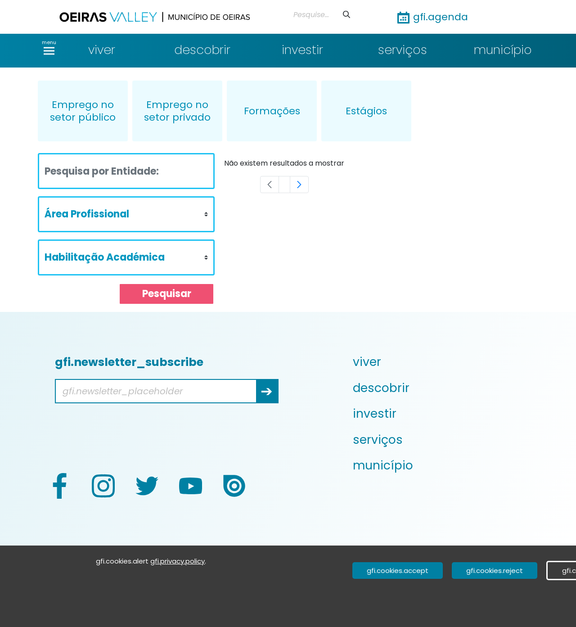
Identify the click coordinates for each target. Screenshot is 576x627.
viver (101, 49)
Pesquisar (166, 294)
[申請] (346, 14)
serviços (402, 49)
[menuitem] (446, 361)
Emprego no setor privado (177, 111)
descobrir (202, 49)
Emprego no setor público (83, 111)
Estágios (366, 111)
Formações (272, 111)
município (503, 49)
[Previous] (269, 184)
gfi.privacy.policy (177, 561)
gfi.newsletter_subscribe (129, 362)
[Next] (299, 184)
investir (302, 49)
